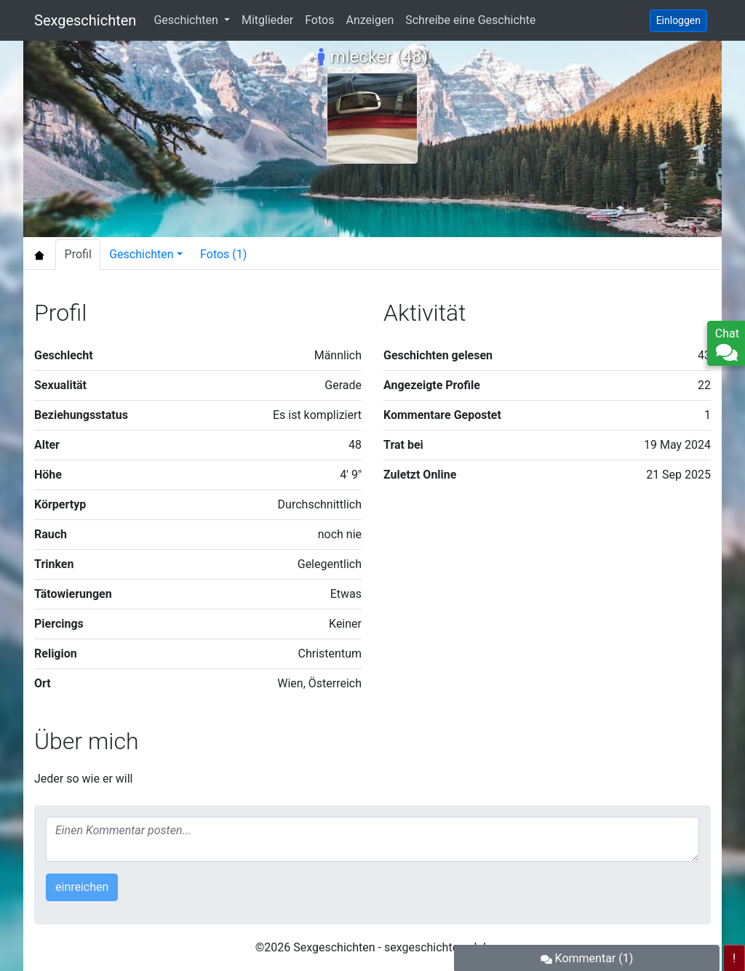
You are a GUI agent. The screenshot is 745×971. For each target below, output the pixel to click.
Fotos (319, 20)
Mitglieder (267, 20)
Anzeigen (370, 20)
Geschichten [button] (141, 254)
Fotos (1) (223, 254)
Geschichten (187, 20)
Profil (78, 254)
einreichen (81, 887)
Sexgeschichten (85, 20)
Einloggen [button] (678, 20)
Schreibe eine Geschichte (470, 20)
